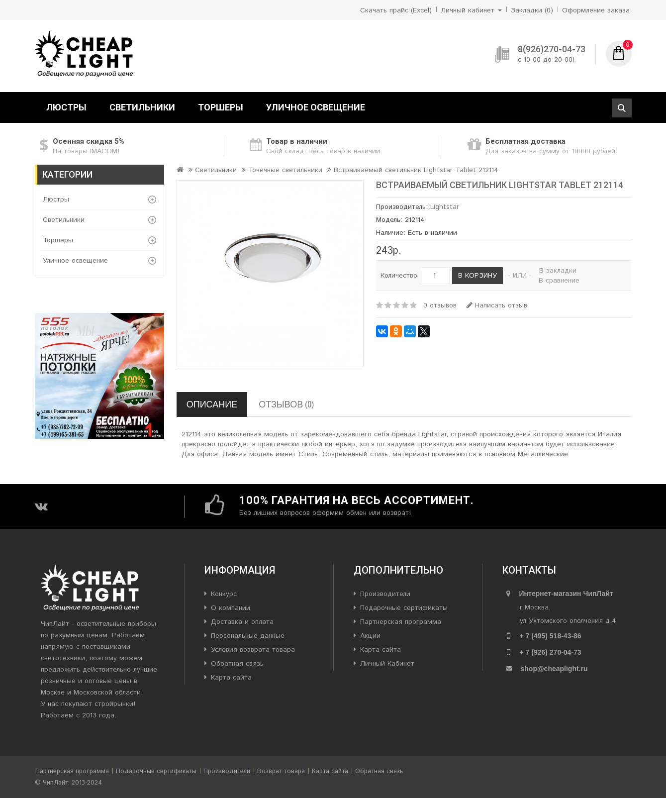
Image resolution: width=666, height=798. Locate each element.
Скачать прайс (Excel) (396, 10)
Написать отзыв (497, 305)
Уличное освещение (315, 107)
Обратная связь (237, 664)
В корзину (477, 276)
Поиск (622, 108)
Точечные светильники (285, 170)
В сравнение (559, 281)
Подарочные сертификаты (404, 608)
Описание (212, 404)
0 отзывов (440, 305)
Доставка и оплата (242, 622)
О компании (230, 608)
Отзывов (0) (286, 404)
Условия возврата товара (253, 650)
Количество (399, 276)
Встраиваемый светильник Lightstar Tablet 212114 (416, 170)
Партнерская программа (400, 622)
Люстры (66, 107)
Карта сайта (231, 678)
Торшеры (220, 107)
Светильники (142, 107)
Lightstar (444, 207)
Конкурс (224, 594)
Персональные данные (248, 636)
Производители (385, 594)
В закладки (557, 271)
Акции (370, 636)
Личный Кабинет (387, 664)
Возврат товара (281, 771)
